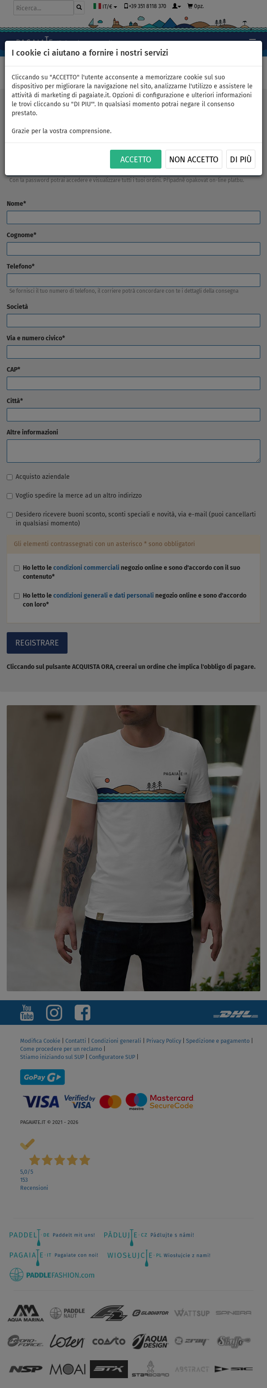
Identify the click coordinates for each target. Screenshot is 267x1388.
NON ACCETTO (193, 160)
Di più (241, 160)
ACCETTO (136, 160)
